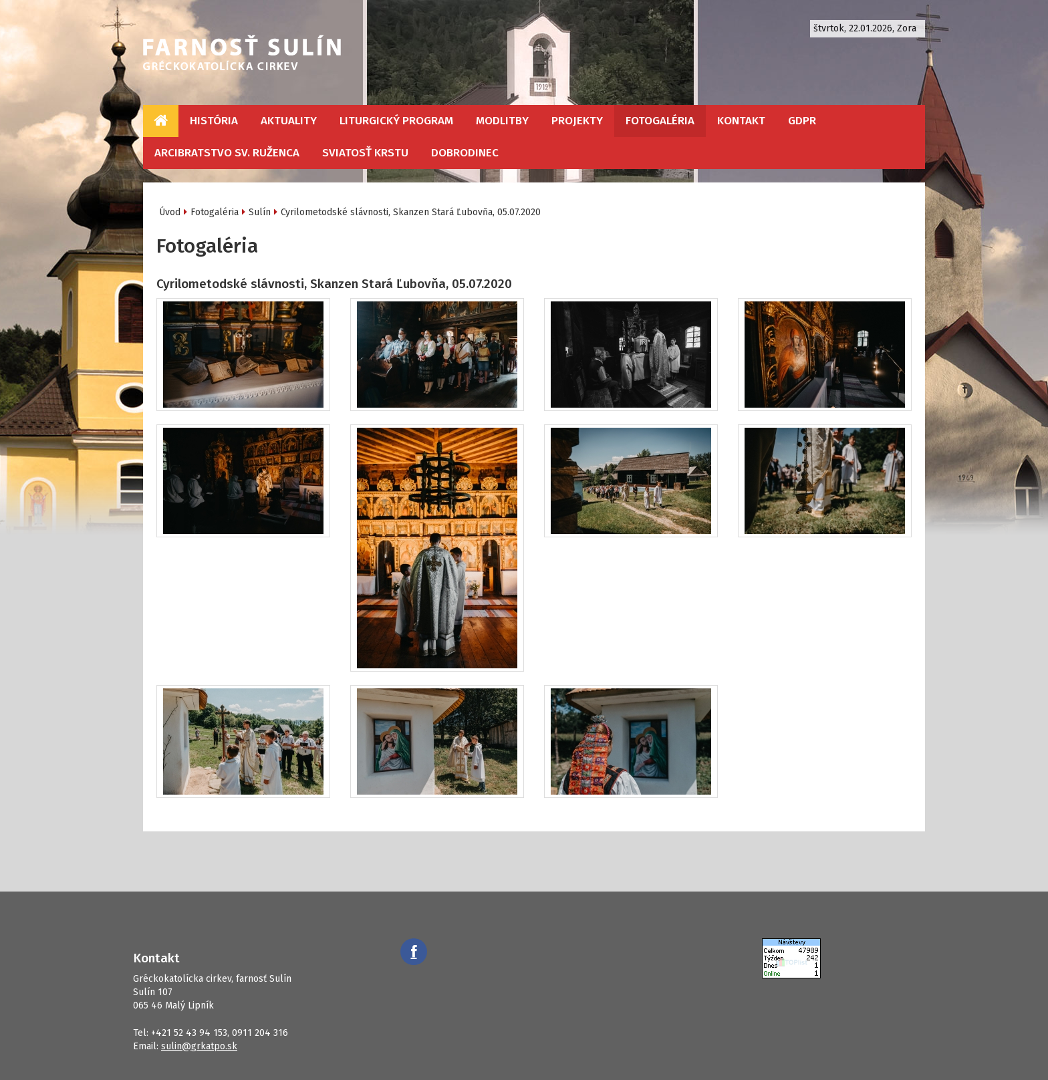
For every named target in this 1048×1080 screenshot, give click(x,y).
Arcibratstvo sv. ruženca (226, 153)
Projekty (577, 121)
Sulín (260, 212)
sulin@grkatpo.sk (199, 1046)
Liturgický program (396, 121)
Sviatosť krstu (365, 153)
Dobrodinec (465, 153)
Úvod (169, 212)
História (214, 121)
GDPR (802, 121)
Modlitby (502, 121)
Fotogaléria (660, 121)
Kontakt (741, 121)
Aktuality (289, 121)
